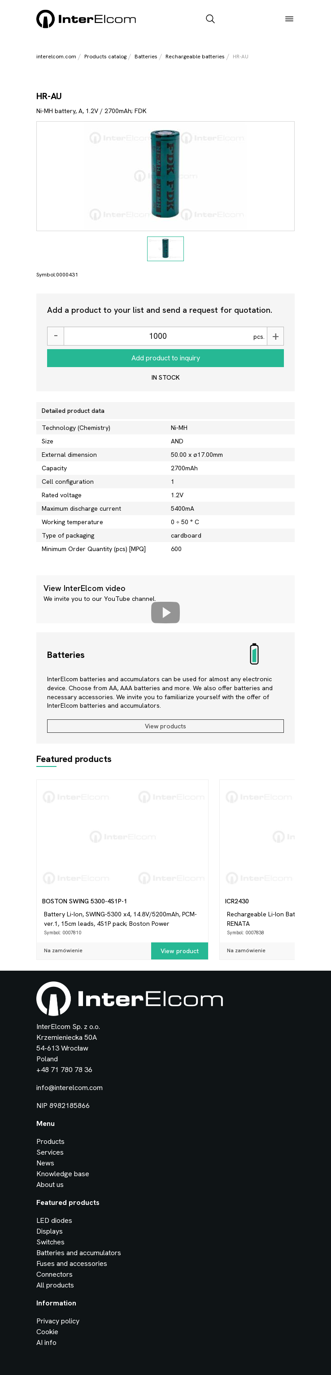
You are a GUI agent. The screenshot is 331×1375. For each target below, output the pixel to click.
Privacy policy (57, 1321)
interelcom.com (56, 56)
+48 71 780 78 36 (64, 1069)
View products (165, 726)
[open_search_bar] (210, 19)
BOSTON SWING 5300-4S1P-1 (84, 901)
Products (50, 1141)
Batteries (146, 56)
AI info (46, 1342)
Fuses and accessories (71, 1263)
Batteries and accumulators (78, 1252)
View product (180, 951)
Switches (50, 1242)
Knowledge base (62, 1173)
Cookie (47, 1331)
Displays (49, 1231)
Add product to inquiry (165, 358)
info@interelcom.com (69, 1087)
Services (50, 1152)
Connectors (54, 1274)
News (45, 1163)
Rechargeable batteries (195, 56)
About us (50, 1184)
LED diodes (54, 1220)
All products (55, 1285)
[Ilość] (157, 336)
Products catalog (105, 56)
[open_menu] (289, 19)
